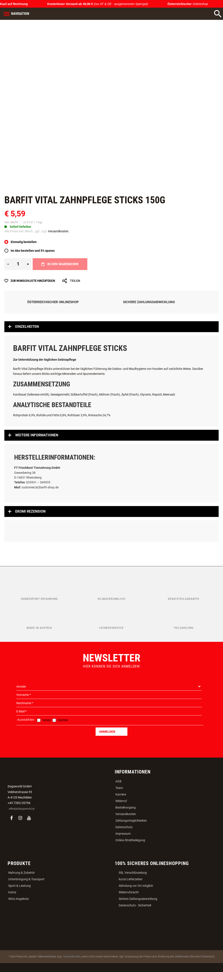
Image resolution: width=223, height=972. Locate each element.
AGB (118, 781)
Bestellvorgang (125, 807)
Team (119, 788)
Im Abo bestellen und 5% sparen (33, 250)
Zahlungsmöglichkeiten (131, 820)
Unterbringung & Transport (26, 879)
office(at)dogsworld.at (22, 808)
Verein (46, 720)
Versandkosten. (58, 231)
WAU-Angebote (18, 899)
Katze (12, 892)
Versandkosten (125, 814)
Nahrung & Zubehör (21, 872)
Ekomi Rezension (30, 511)
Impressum (123, 833)
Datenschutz (124, 827)
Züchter (63, 720)
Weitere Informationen (36, 435)
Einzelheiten (27, 327)
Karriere (120, 794)
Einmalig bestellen (24, 242)
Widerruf (121, 801)
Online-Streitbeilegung (130, 840)
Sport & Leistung (19, 885)
